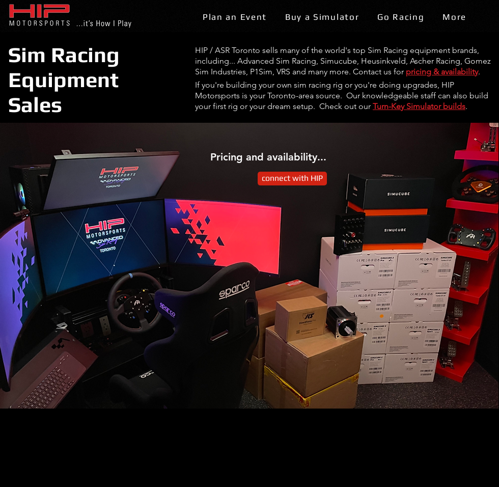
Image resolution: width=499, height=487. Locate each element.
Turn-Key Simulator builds (419, 106)
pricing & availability (442, 71)
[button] (234, 17)
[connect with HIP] (292, 178)
